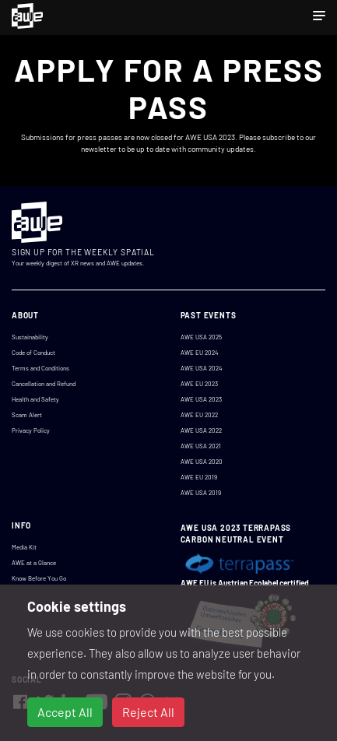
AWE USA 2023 (201, 399)
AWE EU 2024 (199, 352)
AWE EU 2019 (199, 477)
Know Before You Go (39, 578)
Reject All (148, 711)
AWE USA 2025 (201, 337)
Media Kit (24, 547)
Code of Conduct (33, 352)
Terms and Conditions (40, 368)
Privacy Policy (31, 430)
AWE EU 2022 (199, 415)
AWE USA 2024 (201, 368)
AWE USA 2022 (201, 430)
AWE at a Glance (34, 563)
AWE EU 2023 (199, 384)
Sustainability (30, 337)
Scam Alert (27, 415)
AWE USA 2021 (201, 446)
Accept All (65, 711)
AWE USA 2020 (202, 461)
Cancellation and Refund (43, 384)
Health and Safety (35, 399)
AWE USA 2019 (201, 493)
